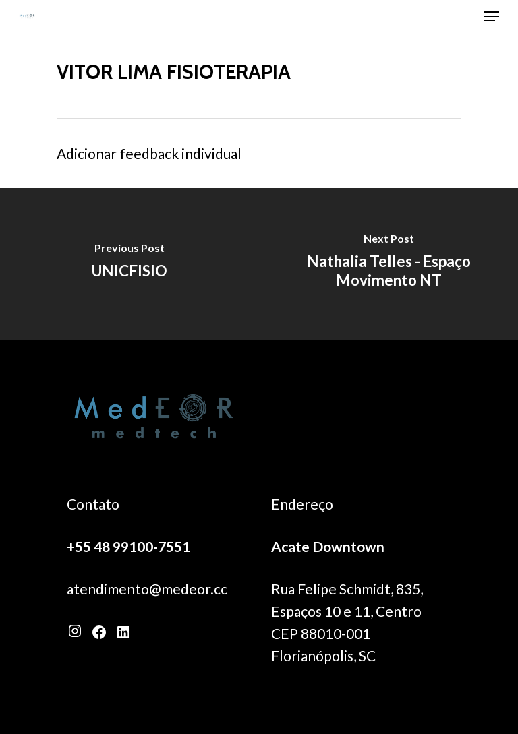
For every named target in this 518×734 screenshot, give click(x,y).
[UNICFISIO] (129, 264)
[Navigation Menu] (491, 16)
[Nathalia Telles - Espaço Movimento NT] (388, 264)
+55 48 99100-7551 (128, 546)
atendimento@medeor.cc (147, 588)
